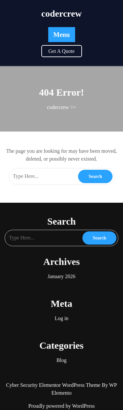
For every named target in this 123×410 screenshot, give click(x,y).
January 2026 (61, 274)
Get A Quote (62, 51)
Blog (61, 351)
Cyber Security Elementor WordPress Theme (54, 385)
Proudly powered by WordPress (61, 406)
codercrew (61, 13)
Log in (61, 312)
